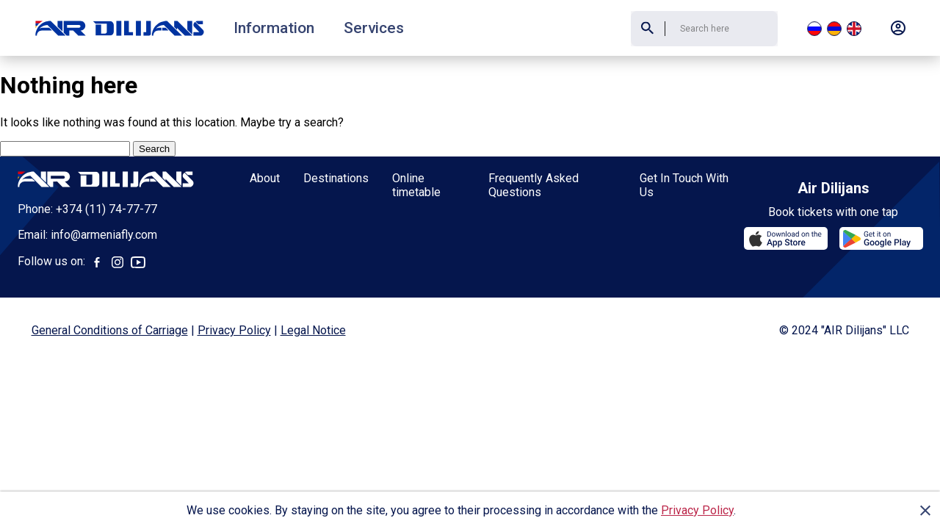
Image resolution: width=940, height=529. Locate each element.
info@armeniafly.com (104, 235)
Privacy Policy (697, 510)
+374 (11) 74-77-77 (106, 209)
